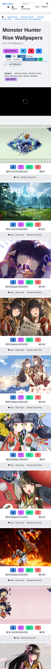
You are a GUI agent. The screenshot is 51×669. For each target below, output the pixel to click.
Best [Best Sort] (9, 59)
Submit (14, 8)
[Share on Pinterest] (31, 51)
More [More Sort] (17, 59)
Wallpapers (15, 64)
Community (25, 8)
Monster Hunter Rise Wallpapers (28, 19)
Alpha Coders (8, 4)
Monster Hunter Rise (28, 177)
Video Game (12, 17)
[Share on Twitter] (23, 51)
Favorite (10, 51)
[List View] (14, 56)
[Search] (47, 4)
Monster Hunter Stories (20, 76)
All (5, 64)
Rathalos (34, 76)
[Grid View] (8, 56)
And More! (11, 79)
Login (37, 7)
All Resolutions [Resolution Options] (30, 59)
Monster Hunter (27, 17)
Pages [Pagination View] (30, 56)
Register (44, 7)
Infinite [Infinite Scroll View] (22, 56)
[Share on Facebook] (39, 51)
